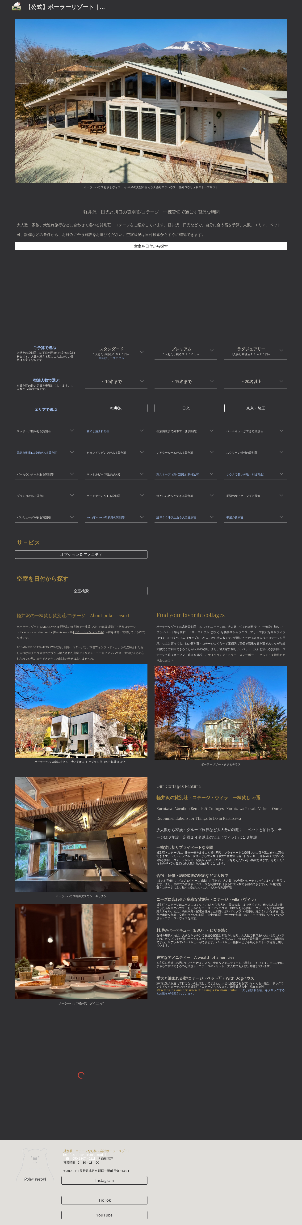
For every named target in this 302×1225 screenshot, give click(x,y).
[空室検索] (81, 591)
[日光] (186, 408)
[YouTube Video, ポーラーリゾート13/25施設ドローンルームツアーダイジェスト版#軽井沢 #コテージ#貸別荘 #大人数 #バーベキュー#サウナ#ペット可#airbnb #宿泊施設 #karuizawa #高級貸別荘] (81, 296)
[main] (151, 221)
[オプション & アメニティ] (81, 554)
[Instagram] (104, 1180)
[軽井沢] (116, 408)
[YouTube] (104, 1215)
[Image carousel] (151, 104)
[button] (141, 352)
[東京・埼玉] (256, 408)
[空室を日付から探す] (151, 246)
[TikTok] (104, 1200)
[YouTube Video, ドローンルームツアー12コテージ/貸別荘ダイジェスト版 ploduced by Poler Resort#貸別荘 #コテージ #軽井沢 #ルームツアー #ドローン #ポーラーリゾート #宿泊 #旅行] (221, 296)
